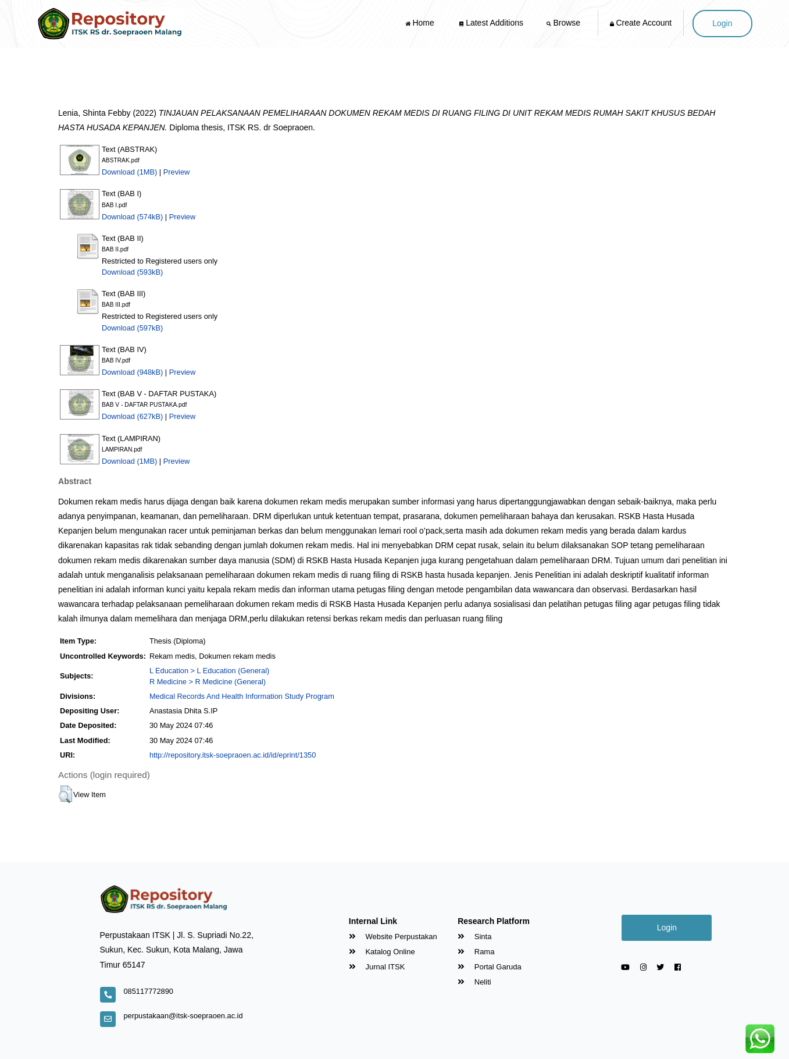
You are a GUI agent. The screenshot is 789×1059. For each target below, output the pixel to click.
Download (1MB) (129, 172)
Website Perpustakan (393, 936)
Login (722, 23)
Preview (176, 172)
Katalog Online (382, 951)
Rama (476, 951)
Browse (565, 22)
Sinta (474, 936)
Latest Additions (491, 22)
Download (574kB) (132, 216)
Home (421, 22)
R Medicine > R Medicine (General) (207, 681)
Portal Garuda (490, 966)
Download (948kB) (132, 372)
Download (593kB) (132, 272)
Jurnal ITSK (377, 966)
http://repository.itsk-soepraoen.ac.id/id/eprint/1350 (232, 755)
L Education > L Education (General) (209, 670)
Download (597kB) (132, 328)
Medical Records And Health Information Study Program (241, 696)
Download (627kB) (132, 416)
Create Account (641, 22)
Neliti (474, 982)
